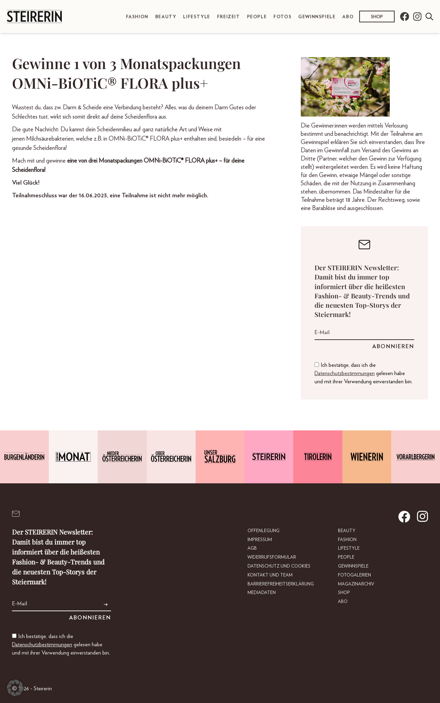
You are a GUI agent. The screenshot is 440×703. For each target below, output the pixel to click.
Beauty (166, 17)
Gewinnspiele (317, 17)
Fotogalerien (354, 575)
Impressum (260, 540)
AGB (252, 548)
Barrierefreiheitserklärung (281, 584)
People (257, 17)
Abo (348, 17)
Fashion (137, 17)
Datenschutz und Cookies (279, 566)
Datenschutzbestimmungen (345, 373)
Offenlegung (263, 531)
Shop (377, 17)
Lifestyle (196, 17)
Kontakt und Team (270, 575)
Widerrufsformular (272, 557)
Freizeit (228, 17)
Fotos (283, 17)
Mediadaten (262, 593)
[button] (15, 688)
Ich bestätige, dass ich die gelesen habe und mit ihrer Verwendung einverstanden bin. (363, 373)
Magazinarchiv (356, 584)
